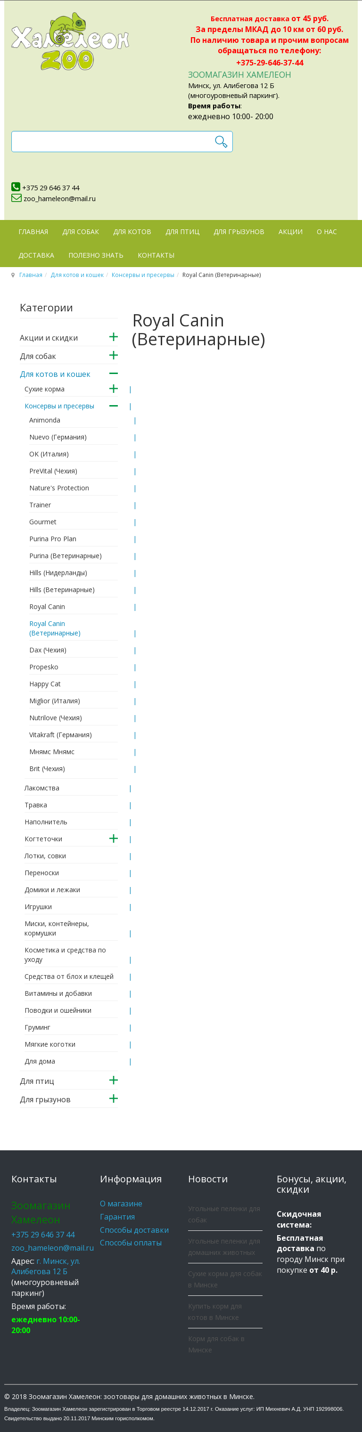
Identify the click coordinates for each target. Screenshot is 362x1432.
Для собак (80, 231)
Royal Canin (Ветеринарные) (55, 628)
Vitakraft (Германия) (60, 734)
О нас (327, 231)
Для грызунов (239, 231)
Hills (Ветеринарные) (62, 589)
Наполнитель (46, 821)
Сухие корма (45, 388)
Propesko (43, 666)
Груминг (37, 1027)
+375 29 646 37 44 (50, 187)
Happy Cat (45, 683)
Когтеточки (43, 838)
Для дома (40, 1061)
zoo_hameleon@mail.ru (60, 198)
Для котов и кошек (77, 274)
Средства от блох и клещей (69, 976)
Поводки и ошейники (58, 1010)
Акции (291, 231)
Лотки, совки (45, 855)
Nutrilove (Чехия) (55, 717)
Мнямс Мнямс (51, 751)
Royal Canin (47, 606)
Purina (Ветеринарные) (65, 555)
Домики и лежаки (52, 889)
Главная (33, 231)
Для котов (132, 231)
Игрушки (38, 906)
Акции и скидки (49, 338)
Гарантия (117, 1217)
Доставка (36, 255)
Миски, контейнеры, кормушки (57, 928)
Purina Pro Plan (52, 538)
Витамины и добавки (58, 993)
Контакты (156, 255)
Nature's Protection (59, 487)
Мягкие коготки (50, 1044)
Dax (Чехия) (47, 649)
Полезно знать (95, 255)
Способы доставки (134, 1230)
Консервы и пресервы (143, 274)
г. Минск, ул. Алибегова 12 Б (45, 1266)
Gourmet (43, 521)
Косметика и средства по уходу (65, 954)
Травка (36, 804)
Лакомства (42, 787)
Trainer (40, 504)
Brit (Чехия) (47, 768)
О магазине (121, 1203)
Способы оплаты (131, 1242)
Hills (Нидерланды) (58, 572)
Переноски (42, 872)
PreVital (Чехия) (53, 470)
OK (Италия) (49, 453)
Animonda (44, 419)
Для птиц (182, 231)
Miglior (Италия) (54, 700)
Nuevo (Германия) (58, 436)
